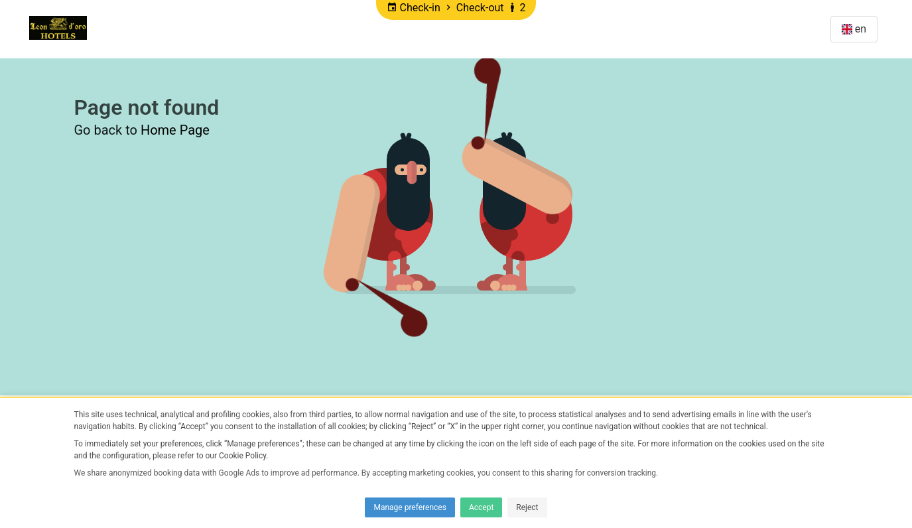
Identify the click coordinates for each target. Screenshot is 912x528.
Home (118, 29)
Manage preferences (409, 507)
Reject (527, 507)
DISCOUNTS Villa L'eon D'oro (478, 29)
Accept (481, 507)
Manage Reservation (757, 29)
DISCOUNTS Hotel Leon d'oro (309, 29)
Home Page (175, 130)
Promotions (182, 29)
